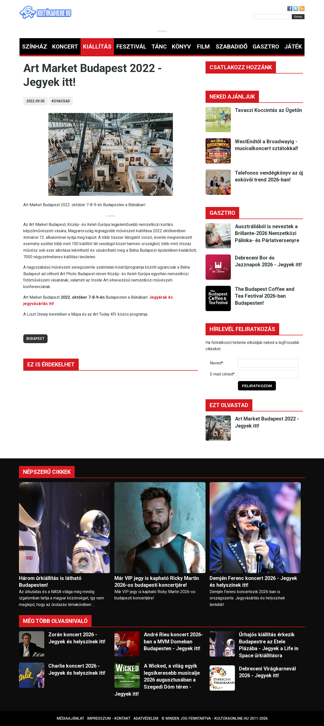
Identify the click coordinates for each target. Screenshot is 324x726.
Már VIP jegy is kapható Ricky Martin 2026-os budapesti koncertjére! (156, 581)
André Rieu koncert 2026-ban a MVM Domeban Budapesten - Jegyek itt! (173, 641)
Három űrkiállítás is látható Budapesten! (50, 581)
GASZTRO (266, 46)
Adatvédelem (145, 718)
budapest (35, 339)
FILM (203, 46)
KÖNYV (181, 46)
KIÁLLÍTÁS (97, 46)
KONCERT (65, 46)
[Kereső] (273, 16)
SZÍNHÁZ (34, 46)
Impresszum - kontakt (108, 718)
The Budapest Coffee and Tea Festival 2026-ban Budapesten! (264, 296)
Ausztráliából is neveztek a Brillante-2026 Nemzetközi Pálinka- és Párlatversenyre (267, 233)
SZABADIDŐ (232, 46)
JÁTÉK (293, 46)
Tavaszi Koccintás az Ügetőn (268, 110)
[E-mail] (268, 374)
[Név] (268, 363)
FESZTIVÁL (131, 46)
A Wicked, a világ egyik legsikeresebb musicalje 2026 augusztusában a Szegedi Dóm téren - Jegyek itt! (157, 680)
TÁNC (159, 46)
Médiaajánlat (70, 718)
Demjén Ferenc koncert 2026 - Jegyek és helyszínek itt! (253, 581)
